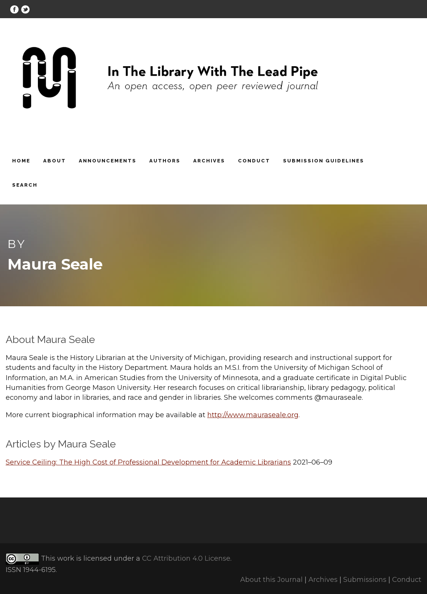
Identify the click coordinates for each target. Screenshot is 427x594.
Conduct (254, 161)
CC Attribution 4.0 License (186, 558)
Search (25, 185)
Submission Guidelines (323, 161)
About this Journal (271, 579)
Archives (209, 161)
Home (21, 161)
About (54, 161)
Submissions (364, 579)
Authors (164, 161)
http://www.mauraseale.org (253, 415)
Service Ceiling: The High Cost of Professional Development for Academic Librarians (148, 462)
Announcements (107, 161)
